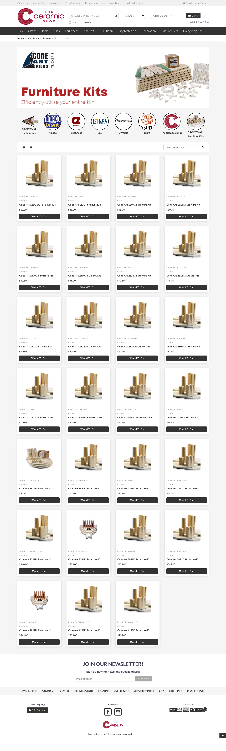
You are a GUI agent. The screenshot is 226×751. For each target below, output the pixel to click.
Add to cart (39, 216)
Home (20, 38)
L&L (99, 133)
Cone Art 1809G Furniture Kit (134, 204)
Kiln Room (33, 38)
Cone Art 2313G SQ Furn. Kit (182, 275)
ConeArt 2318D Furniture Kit (134, 488)
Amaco (53, 133)
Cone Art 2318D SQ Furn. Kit (35, 346)
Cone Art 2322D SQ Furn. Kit (84, 346)
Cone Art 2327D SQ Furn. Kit (133, 346)
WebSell (128, 734)
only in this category (80, 22)
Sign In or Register (194, 3)
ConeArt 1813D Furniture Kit (36, 488)
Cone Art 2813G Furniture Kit (36, 417)
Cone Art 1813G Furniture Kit (183, 204)
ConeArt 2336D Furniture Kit (85, 559)
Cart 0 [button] (193, 15)
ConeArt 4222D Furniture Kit (85, 630)
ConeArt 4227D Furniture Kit (134, 630)
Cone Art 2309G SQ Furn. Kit (84, 275)
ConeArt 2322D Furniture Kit (183, 488)
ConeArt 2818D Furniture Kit (134, 559)
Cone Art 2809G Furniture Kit (183, 346)
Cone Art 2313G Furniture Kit (134, 275)
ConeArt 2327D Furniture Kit (36, 559)
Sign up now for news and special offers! (113, 671)
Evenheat (76, 133)
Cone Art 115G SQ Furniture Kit (37, 204)
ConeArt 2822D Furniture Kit (183, 559)
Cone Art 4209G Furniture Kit (85, 417)
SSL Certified (37, 710)
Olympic (123, 133)
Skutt (147, 133)
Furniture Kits (50, 38)
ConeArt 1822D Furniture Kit (85, 488)
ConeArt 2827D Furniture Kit (36, 630)
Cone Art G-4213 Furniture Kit (134, 417)
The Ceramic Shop (171, 133)
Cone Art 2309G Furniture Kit (36, 275)
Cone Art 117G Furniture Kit (84, 204)
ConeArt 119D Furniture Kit (182, 417)
